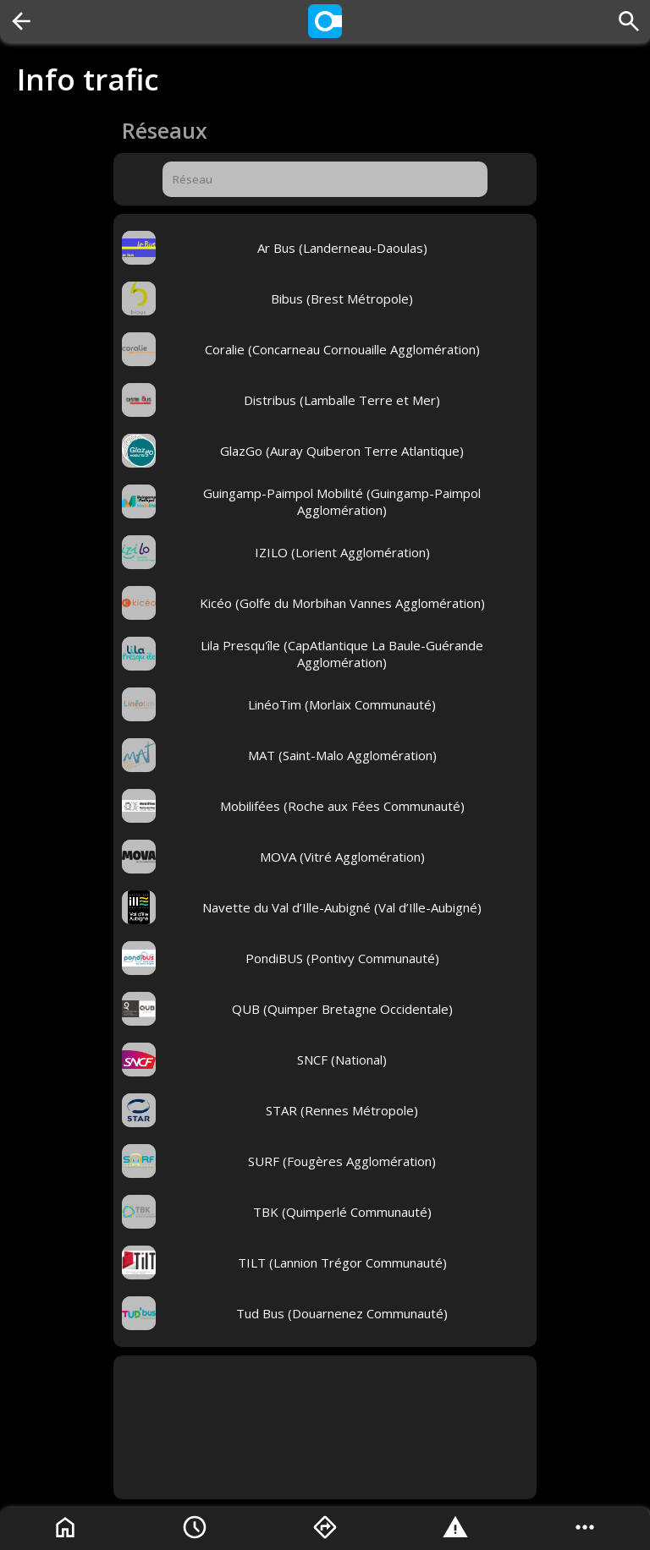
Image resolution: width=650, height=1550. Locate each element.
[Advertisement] (325, 1427)
